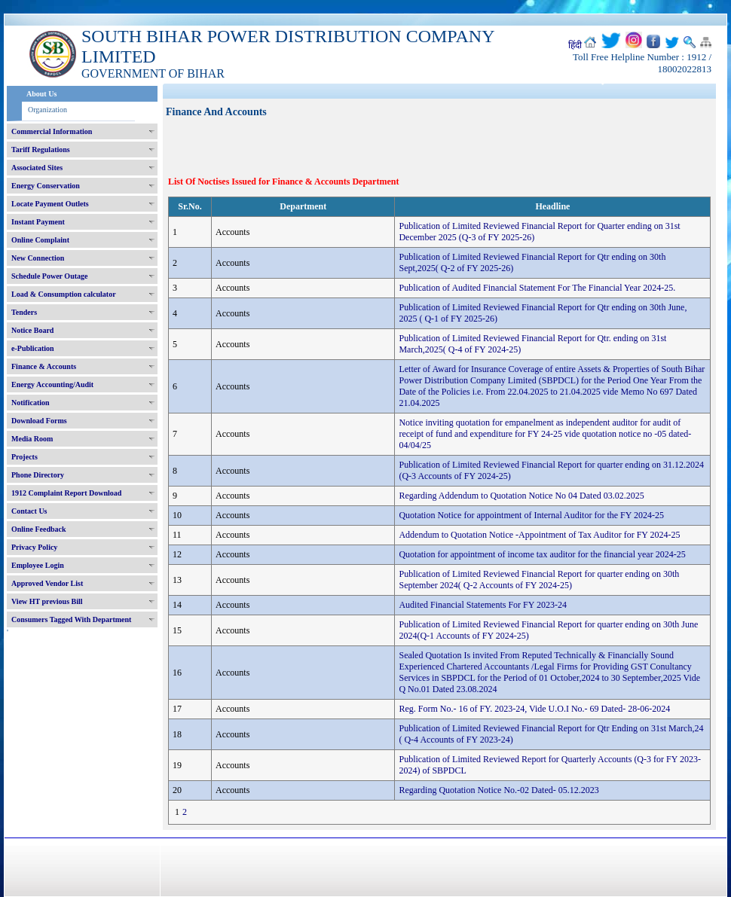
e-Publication (32, 348)
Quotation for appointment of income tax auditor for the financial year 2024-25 (542, 554)
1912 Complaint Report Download (66, 493)
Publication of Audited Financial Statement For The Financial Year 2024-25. (537, 287)
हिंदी (575, 45)
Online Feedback (38, 529)
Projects (24, 457)
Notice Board (32, 330)
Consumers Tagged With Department (71, 619)
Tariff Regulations (40, 149)
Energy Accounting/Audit (52, 384)
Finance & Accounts (43, 366)
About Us (41, 94)
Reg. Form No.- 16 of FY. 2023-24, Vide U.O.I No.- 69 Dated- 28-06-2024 (534, 708)
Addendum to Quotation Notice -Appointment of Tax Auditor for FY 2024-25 (539, 534)
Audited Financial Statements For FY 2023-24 (483, 605)
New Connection (37, 258)
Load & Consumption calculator (63, 294)
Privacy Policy (34, 547)
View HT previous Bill (47, 601)
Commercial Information (51, 131)
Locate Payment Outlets (50, 204)
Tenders (24, 312)
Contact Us (29, 511)
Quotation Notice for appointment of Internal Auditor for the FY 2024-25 (531, 515)
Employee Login (37, 565)
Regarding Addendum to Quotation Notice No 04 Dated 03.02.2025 (521, 495)
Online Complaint (40, 240)
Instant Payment (38, 222)
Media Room (32, 439)
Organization (47, 109)
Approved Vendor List (47, 583)
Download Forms (39, 420)
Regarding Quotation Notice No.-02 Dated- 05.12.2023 (498, 790)
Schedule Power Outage (49, 276)
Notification (30, 402)
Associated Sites (37, 167)
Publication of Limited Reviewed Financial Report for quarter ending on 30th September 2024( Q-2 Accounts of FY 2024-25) (539, 579)
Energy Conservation (45, 186)
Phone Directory (37, 475)
